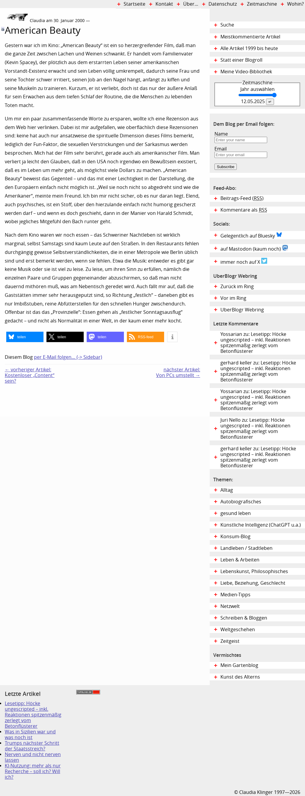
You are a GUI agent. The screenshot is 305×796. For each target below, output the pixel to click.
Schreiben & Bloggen (243, 618)
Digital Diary (2, 102)
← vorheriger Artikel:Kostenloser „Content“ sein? (30, 375)
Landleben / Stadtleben (246, 548)
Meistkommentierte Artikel (250, 37)
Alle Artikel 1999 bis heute (249, 48)
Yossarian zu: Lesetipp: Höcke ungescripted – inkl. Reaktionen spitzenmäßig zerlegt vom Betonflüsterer (255, 342)
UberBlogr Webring (242, 310)
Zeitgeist (229, 641)
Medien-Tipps (235, 595)
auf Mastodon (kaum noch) (254, 248)
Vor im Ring (233, 298)
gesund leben (235, 513)
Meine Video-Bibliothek (246, 72)
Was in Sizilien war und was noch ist (30, 734)
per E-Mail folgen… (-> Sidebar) (68, 357)
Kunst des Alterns (240, 677)
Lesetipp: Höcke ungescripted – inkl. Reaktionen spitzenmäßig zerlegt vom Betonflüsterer (33, 715)
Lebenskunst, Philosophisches (254, 571)
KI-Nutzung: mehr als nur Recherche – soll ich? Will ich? (33, 771)
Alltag (226, 490)
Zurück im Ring (237, 286)
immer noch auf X (243, 261)
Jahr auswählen (257, 89)
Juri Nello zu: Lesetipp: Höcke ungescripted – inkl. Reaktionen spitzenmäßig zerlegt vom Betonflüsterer (255, 428)
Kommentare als (243, 210)
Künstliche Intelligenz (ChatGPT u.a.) (260, 525)
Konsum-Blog (235, 536)
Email (220, 149)
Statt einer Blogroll (241, 60)
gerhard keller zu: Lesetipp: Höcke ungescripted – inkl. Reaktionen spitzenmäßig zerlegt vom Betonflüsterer (258, 371)
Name (221, 134)
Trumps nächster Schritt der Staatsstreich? (32, 746)
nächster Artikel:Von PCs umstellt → (178, 372)
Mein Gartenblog (239, 665)
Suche (227, 25)
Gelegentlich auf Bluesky (251, 235)
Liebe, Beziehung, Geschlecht (252, 583)
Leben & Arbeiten (239, 560)
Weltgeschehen (237, 629)
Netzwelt (230, 606)
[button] (24, 337)
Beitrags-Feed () (242, 198)
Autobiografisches (240, 502)
